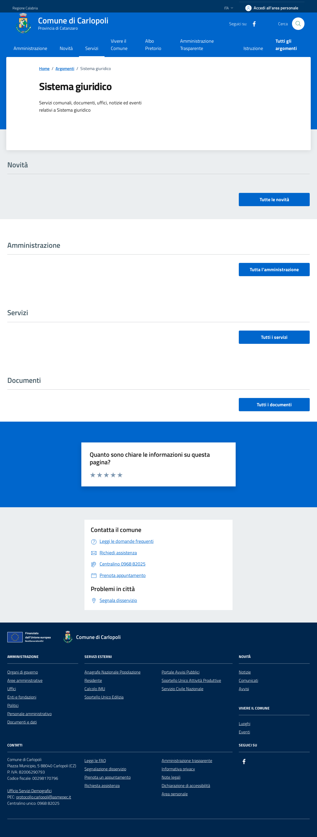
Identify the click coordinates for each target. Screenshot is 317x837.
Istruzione (253, 48)
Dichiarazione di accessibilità (186, 785)
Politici (13, 705)
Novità (66, 48)
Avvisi (244, 689)
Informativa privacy (178, 769)
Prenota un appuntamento (107, 777)
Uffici (11, 689)
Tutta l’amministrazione (274, 269)
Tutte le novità (274, 199)
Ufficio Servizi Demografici (29, 791)
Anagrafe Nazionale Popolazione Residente (112, 676)
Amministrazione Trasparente (197, 44)
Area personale (175, 794)
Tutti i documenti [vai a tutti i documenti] (274, 404)
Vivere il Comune (119, 44)
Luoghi (244, 723)
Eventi (244, 732)
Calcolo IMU (94, 689)
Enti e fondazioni (21, 697)
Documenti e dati (22, 722)
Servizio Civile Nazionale (182, 689)
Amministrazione (30, 48)
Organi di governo (22, 672)
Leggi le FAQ (95, 760)
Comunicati (248, 680)
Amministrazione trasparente (187, 760)
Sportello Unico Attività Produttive (191, 680)
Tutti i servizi (274, 337)
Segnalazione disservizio (105, 769)
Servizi (91, 48)
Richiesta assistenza (102, 785)
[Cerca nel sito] (298, 23)
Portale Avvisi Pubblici (180, 672)
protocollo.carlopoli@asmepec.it (43, 797)
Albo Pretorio (153, 44)
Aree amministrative (24, 680)
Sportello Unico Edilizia (104, 697)
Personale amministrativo (29, 714)
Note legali (171, 777)
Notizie (245, 672)
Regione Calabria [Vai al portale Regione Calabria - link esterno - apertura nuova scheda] (25, 8)
